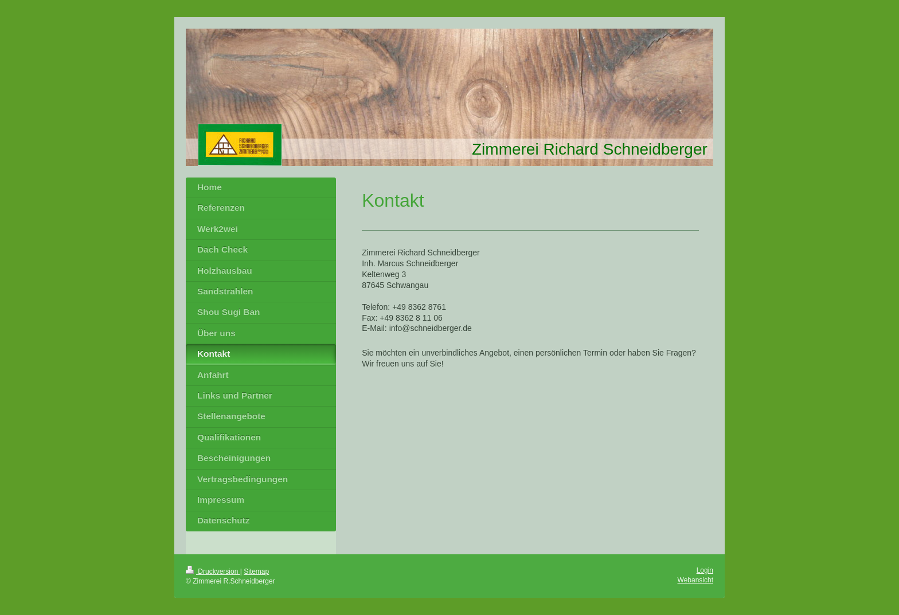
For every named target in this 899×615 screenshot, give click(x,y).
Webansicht (695, 580)
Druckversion (213, 571)
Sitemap (256, 571)
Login (705, 570)
